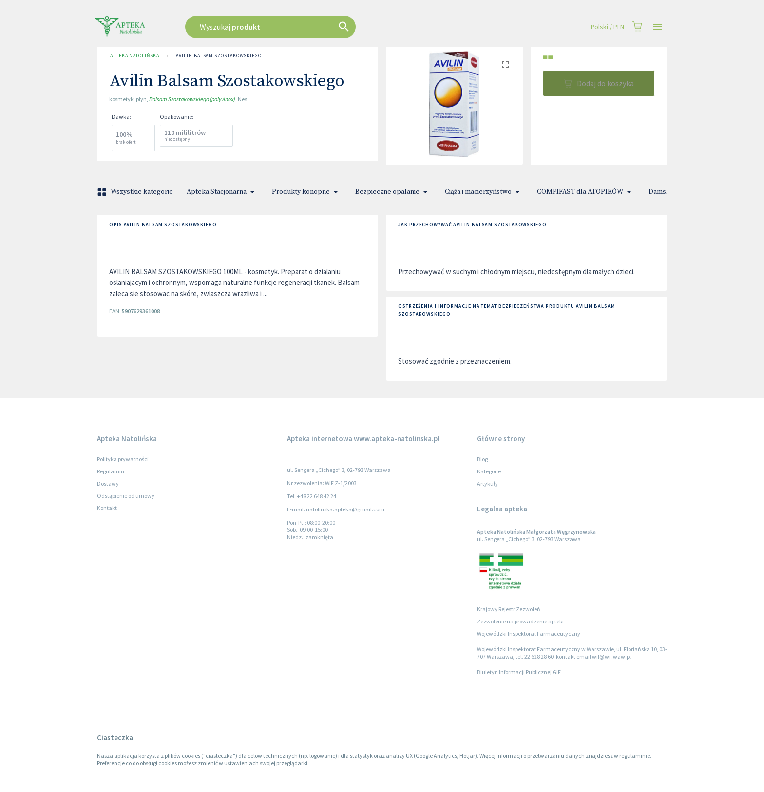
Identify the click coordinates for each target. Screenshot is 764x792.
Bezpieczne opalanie (393, 192)
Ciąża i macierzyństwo (484, 192)
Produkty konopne (306, 192)
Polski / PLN (607, 27)
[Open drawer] (657, 27)
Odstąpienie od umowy (125, 495)
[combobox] (319, 27)
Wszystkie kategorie (136, 192)
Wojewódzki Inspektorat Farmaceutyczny (528, 633)
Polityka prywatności (123, 459)
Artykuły (487, 483)
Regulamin (110, 471)
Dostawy (108, 483)
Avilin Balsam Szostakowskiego (218, 55)
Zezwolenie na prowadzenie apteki (520, 621)
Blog (482, 459)
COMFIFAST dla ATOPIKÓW (586, 192)
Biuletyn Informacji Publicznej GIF (519, 672)
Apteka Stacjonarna (222, 192)
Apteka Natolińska (134, 55)
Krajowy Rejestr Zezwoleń (508, 609)
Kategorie (489, 471)
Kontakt (107, 507)
